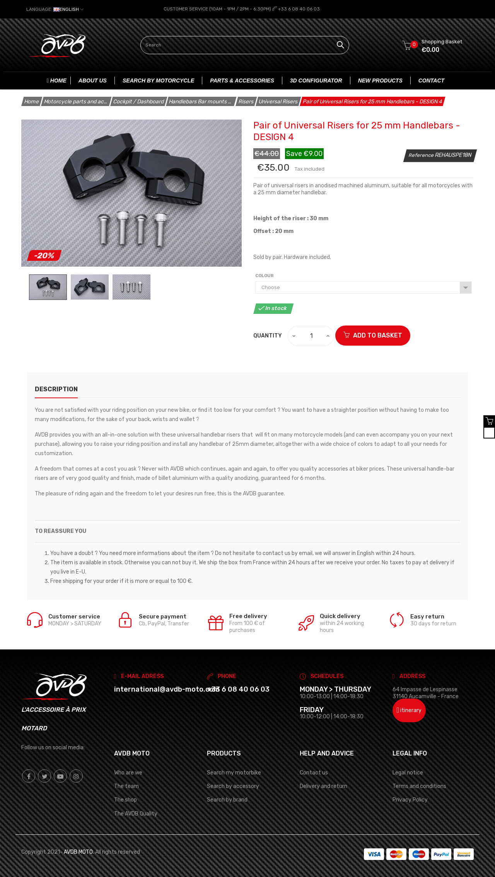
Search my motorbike (234, 772)
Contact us (314, 772)
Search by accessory (233, 786)
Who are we (128, 772)
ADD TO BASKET (372, 335)
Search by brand (227, 799)
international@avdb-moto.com (167, 689)
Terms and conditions (419, 786)
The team (126, 786)
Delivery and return (323, 786)
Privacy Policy (410, 799)
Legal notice (408, 772)
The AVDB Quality (135, 813)
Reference (421, 155)
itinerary (409, 710)
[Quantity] (311, 335)
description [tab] (56, 388)
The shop (125, 799)
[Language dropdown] (55, 9)
